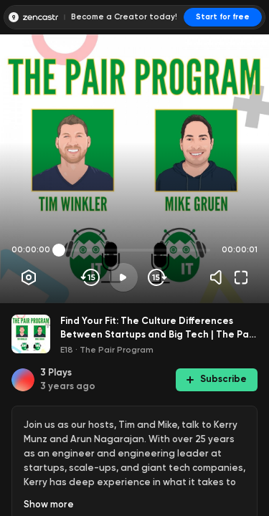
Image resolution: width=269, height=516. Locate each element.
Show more (49, 504)
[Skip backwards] (90, 277)
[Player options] (29, 277)
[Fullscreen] (241, 277)
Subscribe (217, 378)
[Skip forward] (156, 277)
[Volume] (219, 277)
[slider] (58, 250)
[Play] (123, 277)
